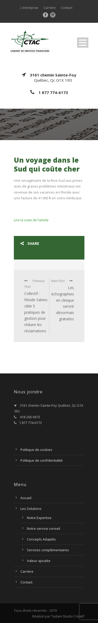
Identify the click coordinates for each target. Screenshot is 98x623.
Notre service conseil (43, 528)
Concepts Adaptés (41, 539)
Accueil (25, 497)
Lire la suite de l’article (31, 220)
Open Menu (82, 42)
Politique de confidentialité (41, 460)
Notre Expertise (39, 517)
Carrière (49, 7)
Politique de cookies (36, 449)
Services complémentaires (48, 550)
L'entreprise (29, 7)
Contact (66, 7)
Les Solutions (31, 508)
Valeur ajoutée (38, 560)
